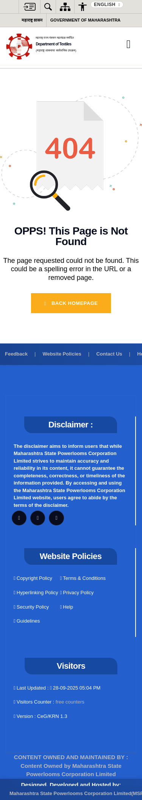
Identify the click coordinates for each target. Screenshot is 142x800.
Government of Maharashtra (85, 20)
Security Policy (31, 607)
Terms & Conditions (83, 578)
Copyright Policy (33, 578)
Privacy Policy (77, 592)
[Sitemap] (65, 6)
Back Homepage (71, 303)
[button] (29, 6)
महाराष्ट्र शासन (32, 20)
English (105, 4)
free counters (70, 702)
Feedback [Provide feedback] (16, 354)
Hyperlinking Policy (36, 592)
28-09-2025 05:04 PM (75, 688)
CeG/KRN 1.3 (52, 716)
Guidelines (27, 621)
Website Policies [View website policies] (61, 354)
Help (66, 607)
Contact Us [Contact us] (109, 354)
